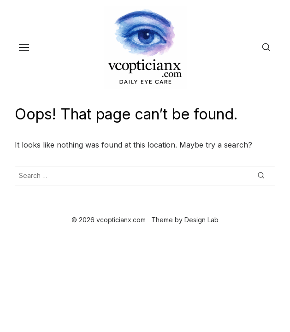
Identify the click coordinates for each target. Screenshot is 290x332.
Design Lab (201, 220)
